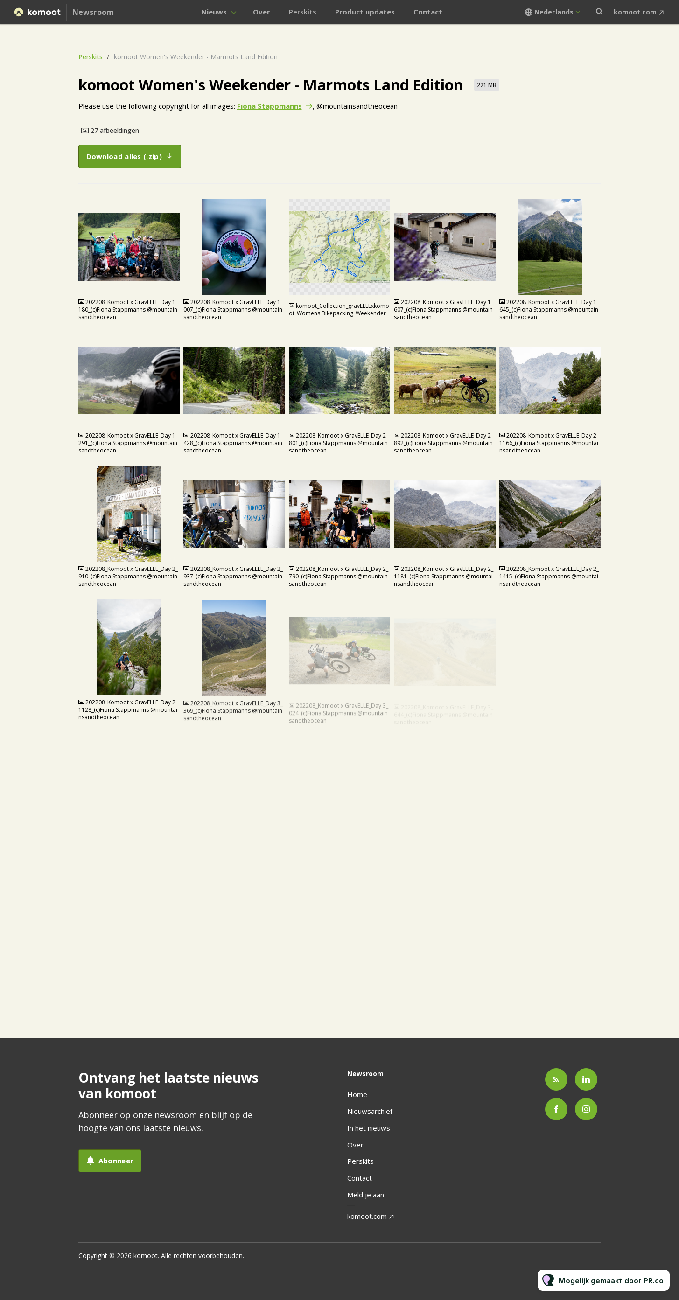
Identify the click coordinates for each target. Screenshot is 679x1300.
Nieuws (214, 11)
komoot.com (635, 11)
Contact (427, 11)
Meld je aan (365, 1194)
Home (357, 1094)
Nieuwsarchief (369, 1111)
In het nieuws (368, 1128)
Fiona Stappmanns (269, 106)
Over (261, 11)
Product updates (365, 11)
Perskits (302, 11)
